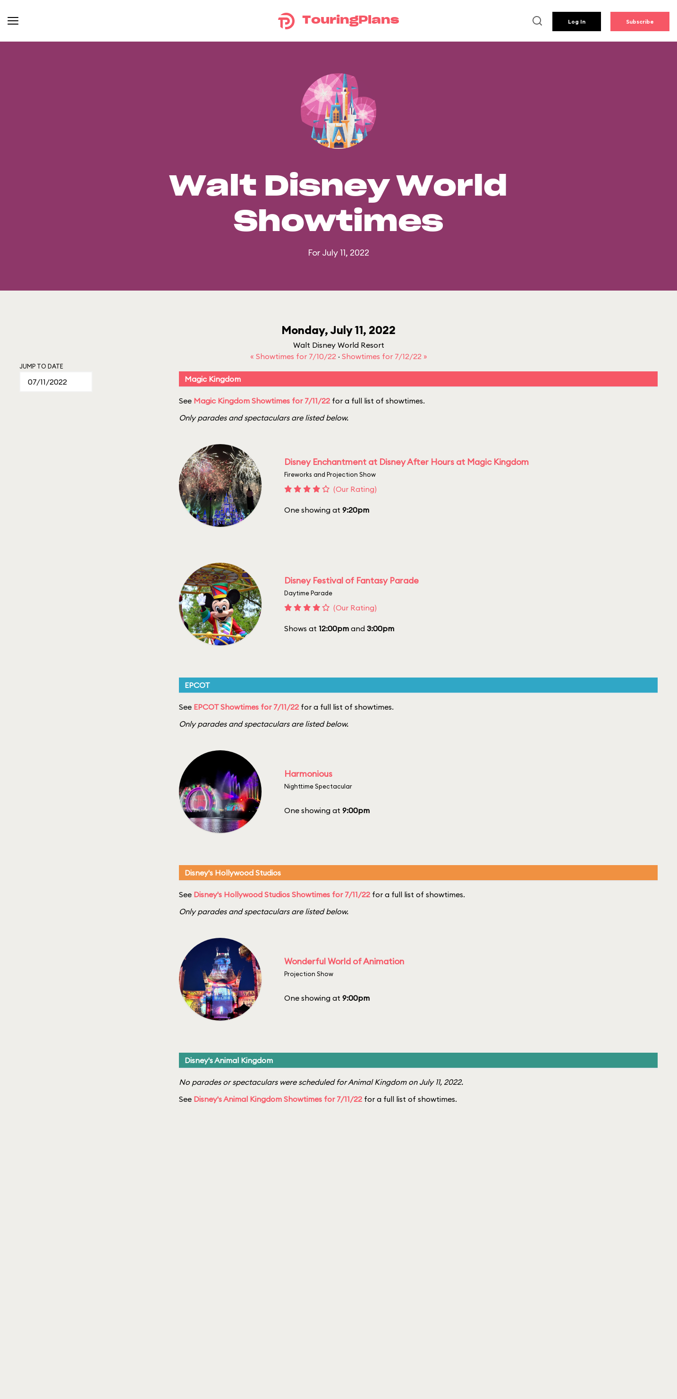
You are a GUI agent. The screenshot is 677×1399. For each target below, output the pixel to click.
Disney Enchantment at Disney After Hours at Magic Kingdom (406, 461)
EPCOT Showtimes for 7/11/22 (246, 707)
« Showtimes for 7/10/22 (294, 356)
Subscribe (640, 21)
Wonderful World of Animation (344, 961)
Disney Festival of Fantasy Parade (351, 580)
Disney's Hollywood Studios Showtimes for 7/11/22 (282, 894)
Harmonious (308, 773)
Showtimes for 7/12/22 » (384, 356)
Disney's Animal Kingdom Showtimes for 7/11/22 (278, 1099)
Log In (576, 21)
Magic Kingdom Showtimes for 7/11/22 (262, 400)
